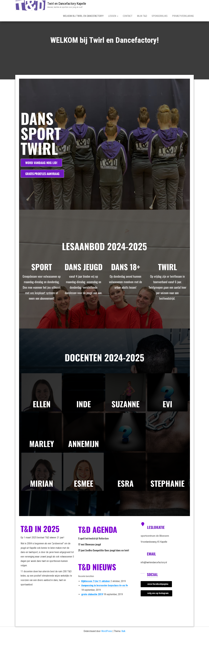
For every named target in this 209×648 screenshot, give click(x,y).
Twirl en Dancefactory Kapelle (66, 3)
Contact (127, 16)
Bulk (123, 641)
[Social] (143, 582)
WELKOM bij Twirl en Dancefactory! (83, 16)
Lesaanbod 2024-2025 (104, 256)
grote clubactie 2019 (92, 605)
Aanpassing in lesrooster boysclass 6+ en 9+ (104, 596)
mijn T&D (142, 16)
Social (152, 585)
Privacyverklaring (183, 16)
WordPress (106, 641)
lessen (113, 16)
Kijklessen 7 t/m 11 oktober (95, 591)
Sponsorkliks (160, 16)
